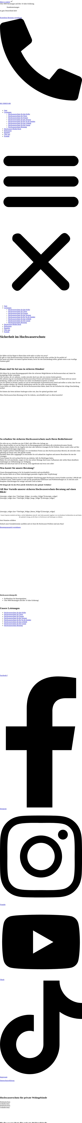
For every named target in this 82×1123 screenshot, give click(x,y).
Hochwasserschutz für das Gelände (19, 123)
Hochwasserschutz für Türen (17, 116)
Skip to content (6, 2)
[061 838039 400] (41, 100)
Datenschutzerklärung (7, 1080)
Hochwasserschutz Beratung (17, 127)
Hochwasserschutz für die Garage (19, 125)
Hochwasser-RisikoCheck (12, 129)
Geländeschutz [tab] (5, 1104)
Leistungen (7, 112)
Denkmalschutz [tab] (5, 1102)
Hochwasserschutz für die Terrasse (19, 120)
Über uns (7, 134)
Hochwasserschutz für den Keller (19, 114)
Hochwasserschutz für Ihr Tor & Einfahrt (21, 121)
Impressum (3, 1077)
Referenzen (8, 131)
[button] (41, 221)
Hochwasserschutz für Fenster (18, 118)
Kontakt (6, 136)
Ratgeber (7, 132)
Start (5, 110)
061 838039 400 (5, 103)
